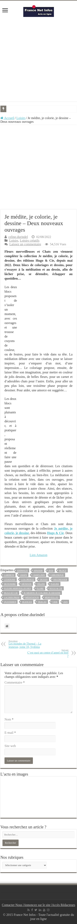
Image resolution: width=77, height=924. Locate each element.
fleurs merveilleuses (17, 588)
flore (40, 588)
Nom (8, 719)
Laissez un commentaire (25, 244)
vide (55, 602)
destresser (60, 579)
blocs (62, 570)
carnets (9, 575)
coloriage (27, 579)
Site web (10, 746)
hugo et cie (11, 593)
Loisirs (20, 118)
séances (27, 602)
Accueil (7, 118)
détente (26, 584)
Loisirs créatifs (29, 240)
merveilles (52, 597)
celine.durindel (18, 237)
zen (65, 602)
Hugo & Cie (55, 588)
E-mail (10, 732)
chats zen (39, 575)
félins (41, 584)
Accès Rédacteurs (63, 905)
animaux (22, 570)
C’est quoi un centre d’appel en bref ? (47, 653)
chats (23, 575)
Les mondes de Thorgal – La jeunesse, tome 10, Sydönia (29, 644)
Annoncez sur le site (37, 905)
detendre (10, 584)
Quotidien (10, 602)
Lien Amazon (38, 555)
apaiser (38, 570)
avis (50, 570)
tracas (42, 602)
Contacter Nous (12, 905)
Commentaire (14, 682)
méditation (32, 597)
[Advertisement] (38, 59)
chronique (57, 575)
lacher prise (12, 597)
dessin (44, 579)
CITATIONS (9, 579)
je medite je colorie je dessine (41, 593)
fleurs (55, 584)
